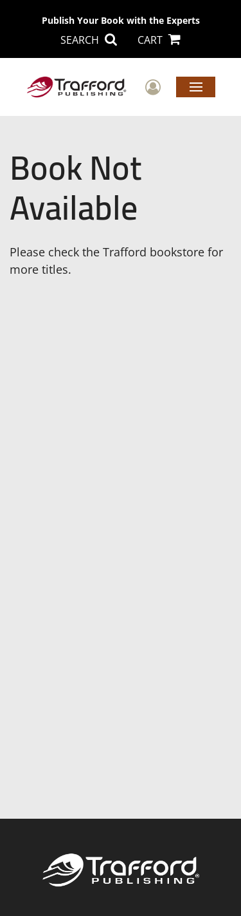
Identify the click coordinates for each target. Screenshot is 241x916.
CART (159, 40)
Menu (195, 86)
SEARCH (88, 40)
